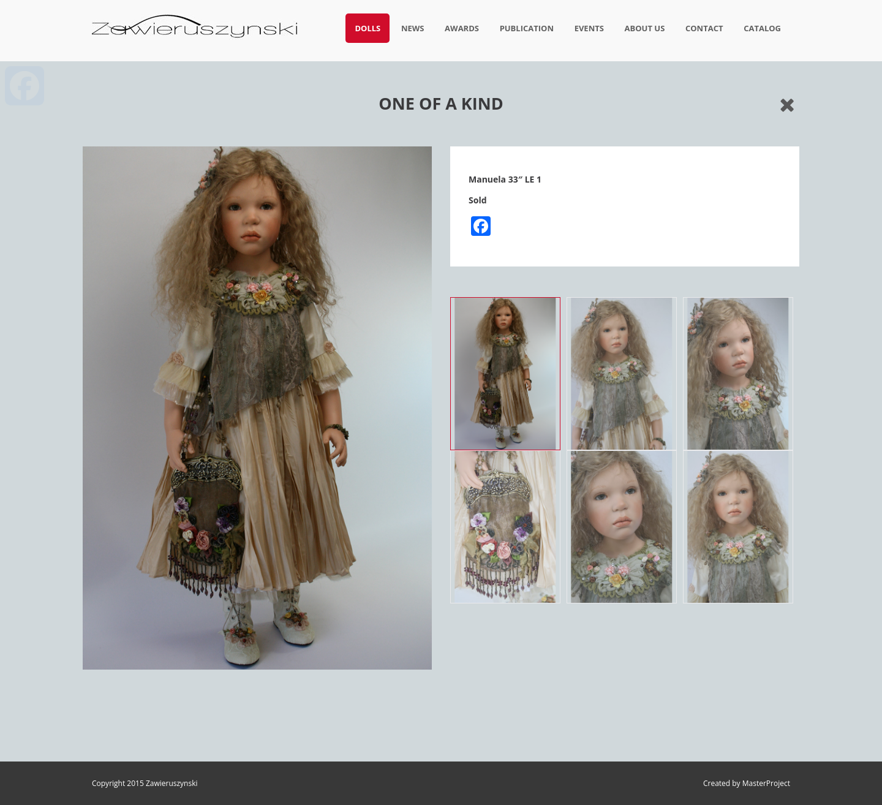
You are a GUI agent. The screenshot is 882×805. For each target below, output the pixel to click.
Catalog (762, 28)
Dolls (367, 28)
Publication (527, 28)
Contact (704, 28)
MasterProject (766, 783)
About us (645, 28)
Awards (462, 28)
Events (589, 28)
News (412, 28)
